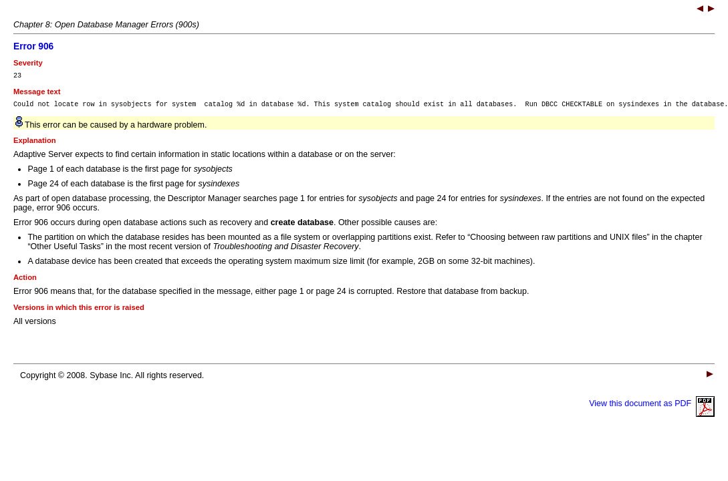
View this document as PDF (652, 407)
